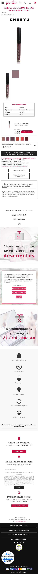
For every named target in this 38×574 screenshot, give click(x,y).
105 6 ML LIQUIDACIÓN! (21, 123)
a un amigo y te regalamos (19, 425)
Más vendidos (19, 215)
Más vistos (19, 219)
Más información (18, 285)
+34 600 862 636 (20, 517)
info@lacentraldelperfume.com (20, 519)
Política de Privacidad (18, 484)
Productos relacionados (19, 211)
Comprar (27, 132)
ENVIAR (19, 487)
